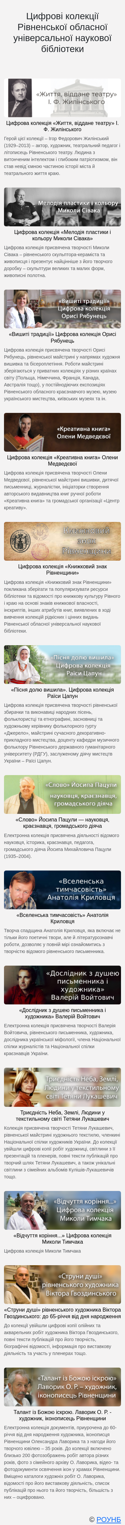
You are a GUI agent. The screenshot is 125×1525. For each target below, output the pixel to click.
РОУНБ (109, 1520)
